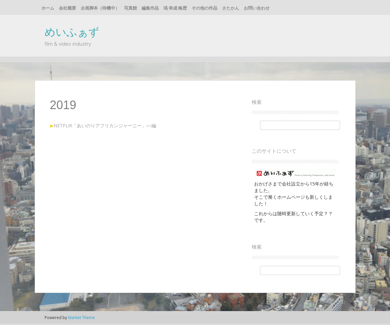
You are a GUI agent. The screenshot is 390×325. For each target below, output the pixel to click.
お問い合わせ (257, 8)
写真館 (130, 8)
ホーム (47, 8)
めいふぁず (72, 31)
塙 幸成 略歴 (175, 8)
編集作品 (150, 8)
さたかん (230, 8)
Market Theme (81, 317)
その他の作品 (204, 8)
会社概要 (67, 8)
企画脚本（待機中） (100, 8)
